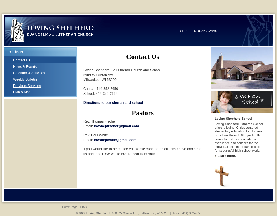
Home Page (69, 207)
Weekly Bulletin (25, 79)
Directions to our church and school (113, 103)
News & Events (25, 67)
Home (183, 31)
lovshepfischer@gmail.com (116, 126)
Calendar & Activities (29, 73)
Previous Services (27, 86)
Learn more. (227, 155)
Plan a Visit (21, 92)
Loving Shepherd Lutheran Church (57, 31)
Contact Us (21, 60)
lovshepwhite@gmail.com (115, 140)
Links (17, 52)
